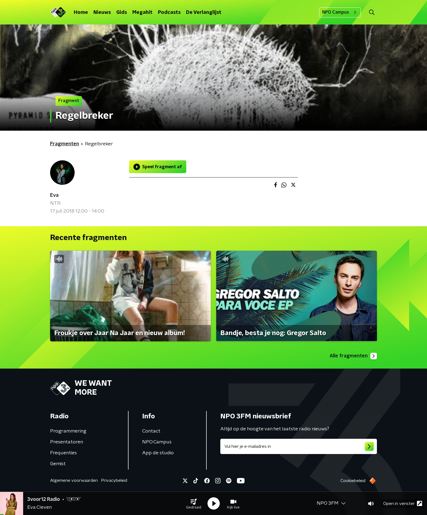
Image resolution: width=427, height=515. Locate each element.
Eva (54, 195)
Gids (121, 12)
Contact (151, 431)
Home (81, 12)
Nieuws (102, 12)
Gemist (58, 463)
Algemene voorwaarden (74, 480)
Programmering (68, 431)
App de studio (158, 452)
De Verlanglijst (203, 12)
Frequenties (63, 452)
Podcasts (169, 12)
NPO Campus (340, 12)
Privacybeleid (114, 480)
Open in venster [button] (402, 503)
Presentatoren (66, 442)
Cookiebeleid (352, 481)
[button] (193, 503)
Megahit (142, 12)
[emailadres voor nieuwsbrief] (298, 446)
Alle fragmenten (353, 356)
